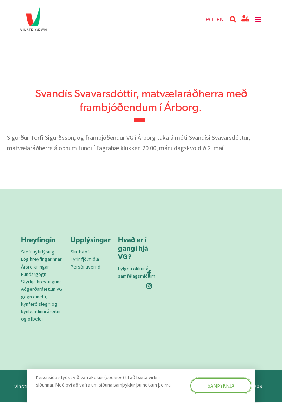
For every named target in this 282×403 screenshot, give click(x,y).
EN (220, 19)
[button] (233, 19)
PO (209, 19)
